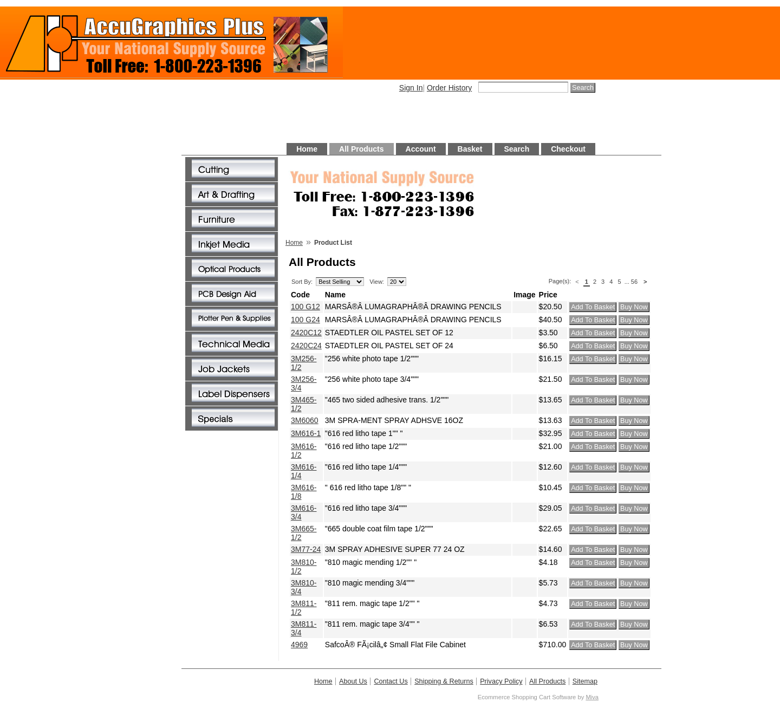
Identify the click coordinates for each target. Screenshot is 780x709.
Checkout (568, 149)
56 (634, 281)
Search (517, 149)
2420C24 (306, 345)
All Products (361, 149)
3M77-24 (306, 549)
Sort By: (302, 281)
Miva (592, 697)
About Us (353, 681)
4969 (299, 644)
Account (421, 149)
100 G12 (305, 306)
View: (376, 281)
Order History (449, 87)
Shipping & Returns (443, 681)
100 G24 (305, 319)
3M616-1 (306, 433)
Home (306, 149)
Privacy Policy (501, 681)
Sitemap (585, 681)
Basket (470, 149)
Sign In (411, 87)
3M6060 (304, 420)
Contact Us (390, 681)
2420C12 (306, 332)
